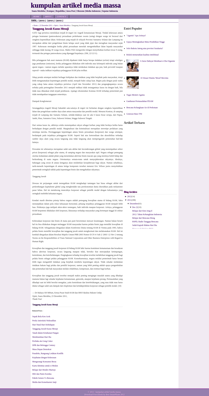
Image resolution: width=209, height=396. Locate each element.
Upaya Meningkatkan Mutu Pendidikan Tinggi (145, 42)
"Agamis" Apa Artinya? (136, 35)
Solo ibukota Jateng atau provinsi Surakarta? (144, 48)
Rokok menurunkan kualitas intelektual (142, 55)
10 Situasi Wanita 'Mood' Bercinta (154, 78)
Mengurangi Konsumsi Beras (44, 361)
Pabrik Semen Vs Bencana (43, 378)
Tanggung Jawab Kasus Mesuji (45, 304)
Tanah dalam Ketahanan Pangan (45, 333)
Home (37, 17)
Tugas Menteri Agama (135, 95)
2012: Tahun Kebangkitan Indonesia (147, 214)
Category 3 (59, 20)
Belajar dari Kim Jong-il (142, 211)
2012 (129, 196)
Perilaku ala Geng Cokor (42, 341)
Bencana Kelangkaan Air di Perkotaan (142, 107)
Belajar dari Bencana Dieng (143, 218)
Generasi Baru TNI (134, 114)
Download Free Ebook (93, 394)
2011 (129, 200)
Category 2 (51, 20)
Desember (134, 203)
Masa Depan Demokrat (41, 349)
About (48, 17)
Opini (56, 25)
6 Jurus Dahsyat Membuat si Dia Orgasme (157, 61)
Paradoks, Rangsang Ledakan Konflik (47, 353)
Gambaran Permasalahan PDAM (139, 101)
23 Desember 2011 (45, 25)
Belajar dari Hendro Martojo (44, 370)
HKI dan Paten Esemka (41, 374)
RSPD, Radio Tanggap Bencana (145, 221)
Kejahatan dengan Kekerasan (44, 357)
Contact (61, 17)
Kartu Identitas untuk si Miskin (45, 366)
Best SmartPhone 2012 (115, 394)
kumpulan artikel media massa (108, 392)
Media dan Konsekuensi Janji (44, 382)
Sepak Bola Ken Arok (41, 316)
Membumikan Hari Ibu (41, 337)
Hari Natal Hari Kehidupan (43, 325)
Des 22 (135, 207)
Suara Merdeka (64, 25)
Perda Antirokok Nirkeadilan (44, 320)
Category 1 (42, 20)
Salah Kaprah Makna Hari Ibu (144, 225)
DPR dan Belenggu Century (43, 345)
